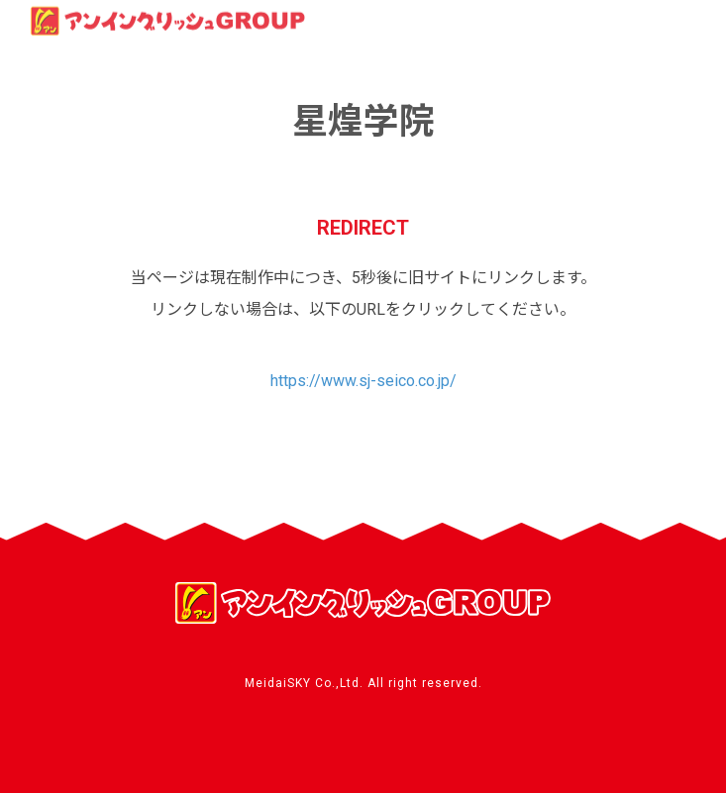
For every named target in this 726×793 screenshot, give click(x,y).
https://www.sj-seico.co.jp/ (363, 380)
